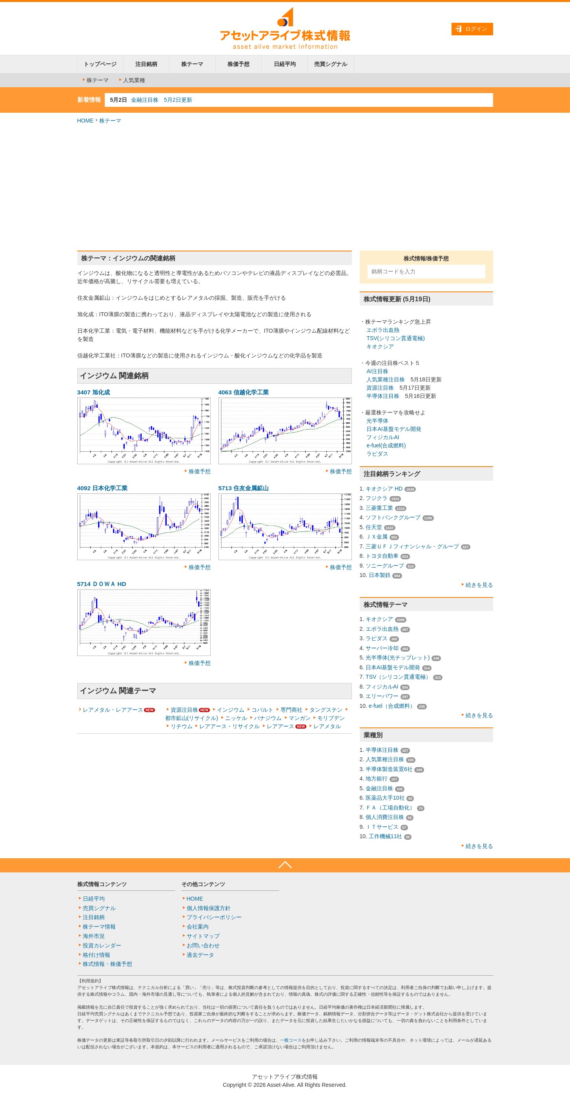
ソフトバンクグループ (393, 517)
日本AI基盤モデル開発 (393, 429)
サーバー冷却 (382, 648)
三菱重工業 (379, 508)
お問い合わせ (203, 945)
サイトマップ (203, 936)
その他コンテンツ (203, 884)
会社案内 (198, 926)
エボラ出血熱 (382, 330)
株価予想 (238, 64)
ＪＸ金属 (377, 536)
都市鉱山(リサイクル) (191, 718)
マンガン (300, 718)
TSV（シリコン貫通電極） (398, 677)
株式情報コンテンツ (102, 884)
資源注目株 (184, 710)
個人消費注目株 (385, 817)
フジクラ (377, 498)
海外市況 (94, 936)
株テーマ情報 (99, 926)
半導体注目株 (382, 396)
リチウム (182, 726)
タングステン (326, 710)
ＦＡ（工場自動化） (390, 807)
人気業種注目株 (385, 379)
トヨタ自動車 (382, 556)
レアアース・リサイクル (229, 726)
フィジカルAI (382, 437)
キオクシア (380, 346)
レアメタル (327, 726)
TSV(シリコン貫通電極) (395, 338)
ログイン (476, 29)
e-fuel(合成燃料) (386, 445)
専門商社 (291, 710)
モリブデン (331, 718)
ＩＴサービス (382, 827)
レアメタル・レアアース (113, 710)
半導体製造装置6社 (389, 769)
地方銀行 (377, 778)
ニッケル (236, 718)
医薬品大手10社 (385, 798)
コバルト (262, 710)
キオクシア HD (384, 488)
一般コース (291, 1040)
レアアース (280, 726)
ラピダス (377, 454)
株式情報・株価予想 (107, 964)
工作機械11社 (385, 836)
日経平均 (285, 64)
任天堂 (374, 527)
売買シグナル (330, 64)
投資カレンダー (102, 945)
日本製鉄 (380, 575)
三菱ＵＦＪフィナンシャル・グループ (412, 546)
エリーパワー (382, 696)
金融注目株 (379, 788)
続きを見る (479, 585)
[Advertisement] (285, 188)
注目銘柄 (146, 64)
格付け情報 (96, 955)
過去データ (200, 955)
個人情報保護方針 (209, 908)
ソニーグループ (385, 565)
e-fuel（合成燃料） (392, 706)
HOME (85, 120)
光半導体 (377, 421)
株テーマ (192, 64)
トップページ (100, 64)
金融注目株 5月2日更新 (161, 100)
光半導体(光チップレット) (398, 657)
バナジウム (268, 718)
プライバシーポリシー (214, 917)
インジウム (230, 710)
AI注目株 (377, 371)
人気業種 (131, 80)
